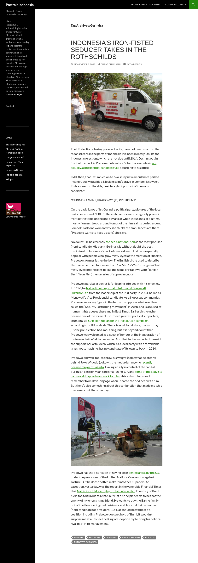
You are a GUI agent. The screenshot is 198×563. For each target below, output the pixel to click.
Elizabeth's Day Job (15, 144)
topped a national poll (120, 242)
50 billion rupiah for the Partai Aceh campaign (118, 320)
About (9, 21)
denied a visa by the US (144, 472)
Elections (94, 537)
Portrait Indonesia (20, 5)
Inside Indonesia (14, 174)
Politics (149, 537)
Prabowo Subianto (85, 542)
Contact (10, 105)
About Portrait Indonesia (145, 4)
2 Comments (134, 64)
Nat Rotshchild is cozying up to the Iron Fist (106, 491)
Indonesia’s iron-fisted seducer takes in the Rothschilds (112, 49)
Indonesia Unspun (15, 170)
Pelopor (10, 179)
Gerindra (111, 537)
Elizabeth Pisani (111, 64)
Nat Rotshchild (131, 537)
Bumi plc (79, 537)
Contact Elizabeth (175, 4)
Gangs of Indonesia (15, 157)
